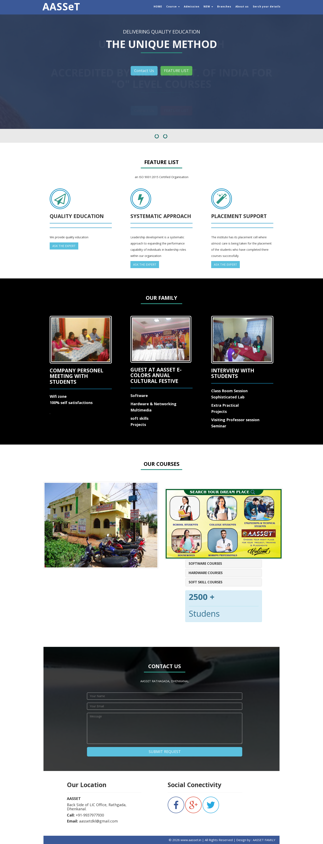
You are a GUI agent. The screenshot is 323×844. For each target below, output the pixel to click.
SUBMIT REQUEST (165, 751)
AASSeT (61, 5)
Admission (191, 6)
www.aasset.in (190, 840)
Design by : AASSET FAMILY (255, 840)
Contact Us (144, 70)
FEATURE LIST (176, 70)
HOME (158, 6)
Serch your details (267, 6)
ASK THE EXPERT (64, 246)
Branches (224, 6)
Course (173, 6)
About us (242, 6)
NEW (208, 6)
